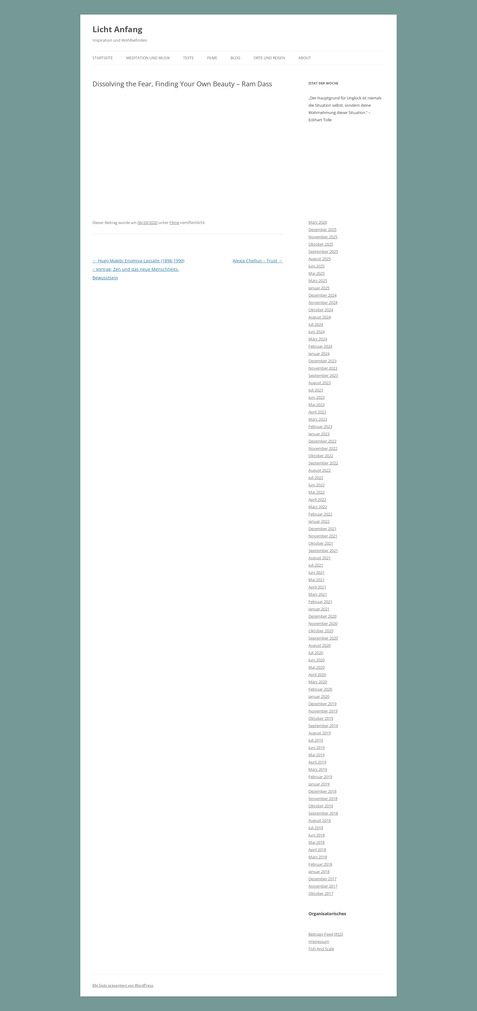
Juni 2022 (316, 485)
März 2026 (317, 222)
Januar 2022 (318, 521)
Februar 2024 (320, 346)
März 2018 (317, 857)
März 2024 (317, 339)
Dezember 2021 (322, 528)
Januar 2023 (318, 433)
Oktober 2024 (320, 309)
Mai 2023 (316, 404)
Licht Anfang (117, 29)
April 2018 (317, 849)
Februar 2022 (320, 514)
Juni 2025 (316, 266)
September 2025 (323, 251)
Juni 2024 (316, 331)
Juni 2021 (316, 572)
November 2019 (322, 711)
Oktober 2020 (320, 630)
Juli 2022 (315, 477)
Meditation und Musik (148, 57)
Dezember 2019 (322, 703)
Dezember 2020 (322, 616)
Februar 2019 (320, 776)
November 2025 (322, 237)
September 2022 (323, 463)
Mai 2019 (316, 754)
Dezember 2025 (322, 229)
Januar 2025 (318, 288)
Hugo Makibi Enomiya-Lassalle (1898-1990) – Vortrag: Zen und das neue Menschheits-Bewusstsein (138, 269)
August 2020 (319, 645)
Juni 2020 (316, 660)
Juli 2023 (315, 390)
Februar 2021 (320, 601)
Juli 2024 (315, 324)
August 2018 (319, 820)
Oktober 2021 (320, 543)
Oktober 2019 (320, 718)
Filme (212, 57)
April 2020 (317, 674)
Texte (188, 57)
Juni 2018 (316, 835)
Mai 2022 (316, 492)
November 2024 (322, 302)
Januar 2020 (318, 696)
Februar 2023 (320, 426)
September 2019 (323, 725)
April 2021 (317, 587)
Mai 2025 (316, 273)
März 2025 (317, 280)
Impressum (318, 941)
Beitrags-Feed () (325, 934)
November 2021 (322, 536)
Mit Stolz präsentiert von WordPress (122, 985)
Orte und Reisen (269, 57)
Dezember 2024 (322, 295)
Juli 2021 (315, 565)
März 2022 (317, 506)
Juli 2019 (315, 740)
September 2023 (323, 375)
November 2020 (322, 623)
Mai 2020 (316, 667)
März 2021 (317, 594)
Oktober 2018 (320, 806)
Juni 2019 (316, 747)
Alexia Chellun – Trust (258, 261)
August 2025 (319, 258)
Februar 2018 (320, 864)
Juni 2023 (316, 397)
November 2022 (322, 448)
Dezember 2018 (322, 791)
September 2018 (323, 813)
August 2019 (319, 733)
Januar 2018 (318, 871)
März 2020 (317, 682)
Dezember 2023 (322, 361)
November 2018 (322, 798)
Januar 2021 (318, 609)
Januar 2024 (318, 353)
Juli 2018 (315, 827)
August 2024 (319, 317)
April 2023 (317, 412)
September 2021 (323, 550)
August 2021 (319, 558)
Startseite (102, 57)
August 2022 (319, 470)
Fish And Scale (321, 948)
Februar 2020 (320, 689)
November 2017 (322, 886)
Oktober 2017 (320, 893)
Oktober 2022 (320, 455)
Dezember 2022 (322, 441)
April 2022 (317, 499)
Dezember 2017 (322, 879)
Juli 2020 (315, 652)
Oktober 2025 (320, 244)
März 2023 (317, 419)
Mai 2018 (316, 842)
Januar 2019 (318, 784)
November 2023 (322, 368)
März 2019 (317, 769)
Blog (235, 57)
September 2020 (323, 638)
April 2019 (317, 762)
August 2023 (319, 382)
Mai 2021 (316, 579)
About (304, 57)
